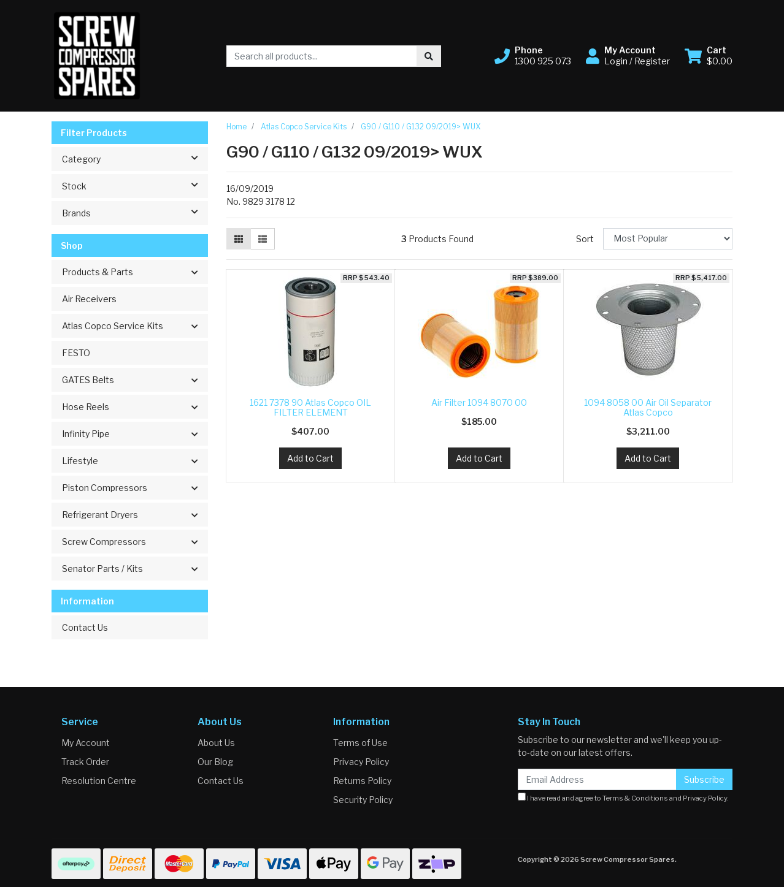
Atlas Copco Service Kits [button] (112, 326)
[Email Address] (597, 779)
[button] (532, 56)
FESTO (76, 353)
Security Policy (363, 799)
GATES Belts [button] (88, 380)
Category (134, 158)
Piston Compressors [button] (104, 487)
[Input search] (321, 56)
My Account (85, 742)
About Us (216, 742)
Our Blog (215, 761)
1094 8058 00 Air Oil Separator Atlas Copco (648, 407)
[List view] (262, 238)
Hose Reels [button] (85, 407)
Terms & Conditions (635, 798)
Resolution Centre (98, 780)
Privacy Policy (361, 761)
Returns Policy (362, 780)
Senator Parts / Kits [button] (102, 568)
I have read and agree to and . (623, 797)
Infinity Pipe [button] (86, 433)
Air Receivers (89, 299)
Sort (585, 239)
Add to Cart (310, 458)
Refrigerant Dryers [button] (100, 514)
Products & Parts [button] (97, 272)
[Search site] (429, 56)
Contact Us (85, 627)
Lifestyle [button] (80, 460)
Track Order (85, 761)
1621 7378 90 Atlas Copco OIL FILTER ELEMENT (310, 407)
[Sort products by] (667, 238)
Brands (134, 212)
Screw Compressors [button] (104, 541)
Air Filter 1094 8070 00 (479, 402)
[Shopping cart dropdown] (708, 56)
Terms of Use (360, 742)
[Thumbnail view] (238, 238)
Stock (134, 185)
